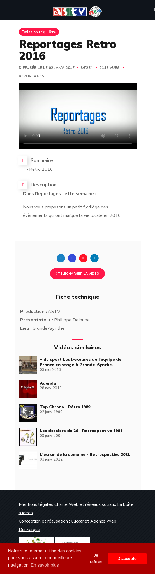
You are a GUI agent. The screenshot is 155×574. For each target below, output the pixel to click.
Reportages (31, 76)
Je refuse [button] (96, 558)
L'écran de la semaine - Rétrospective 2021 (85, 454)
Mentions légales (36, 504)
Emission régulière (39, 32)
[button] (154, 10)
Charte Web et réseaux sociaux (85, 504)
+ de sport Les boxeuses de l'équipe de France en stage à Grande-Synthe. (80, 362)
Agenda (48, 383)
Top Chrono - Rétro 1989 (65, 406)
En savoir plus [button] (45, 565)
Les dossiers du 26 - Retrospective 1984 (81, 430)
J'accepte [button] (127, 558)
